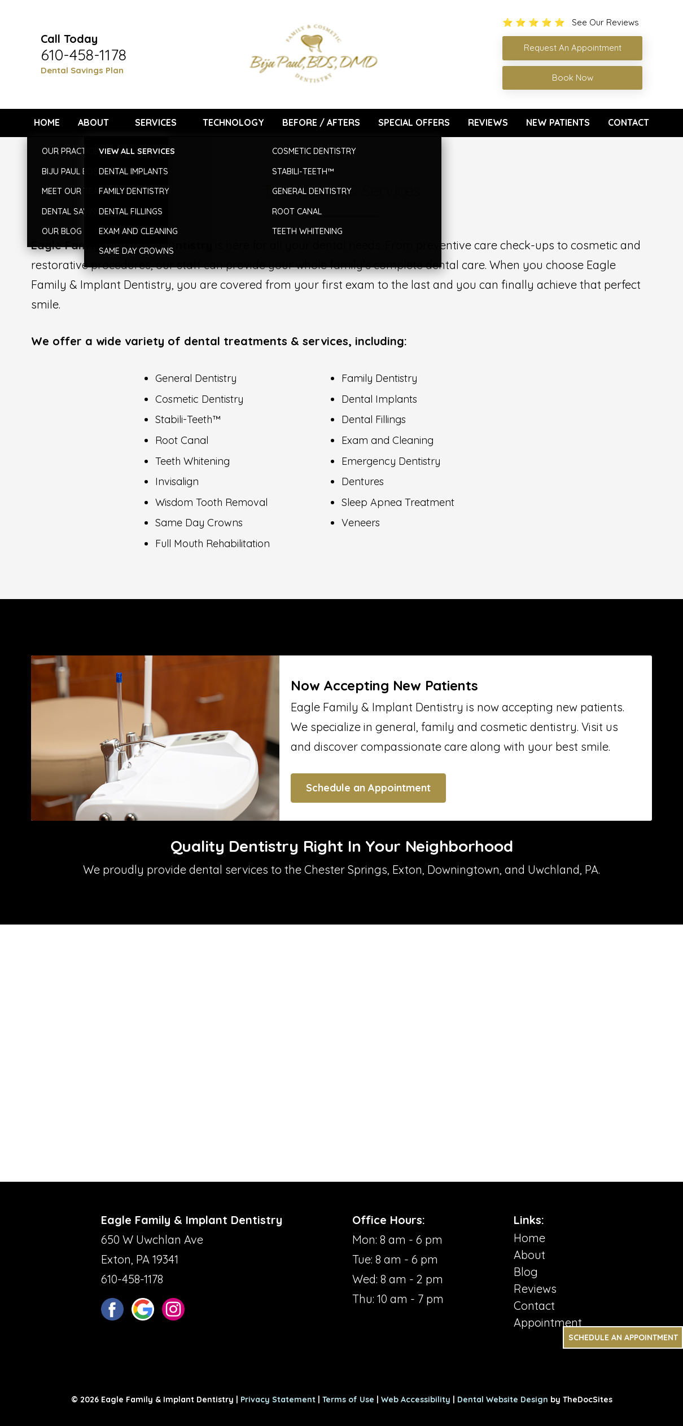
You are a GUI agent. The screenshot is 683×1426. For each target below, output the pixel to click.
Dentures (363, 481)
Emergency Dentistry (391, 461)
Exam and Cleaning (388, 440)
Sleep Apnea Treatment (398, 502)
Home (47, 122)
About (93, 122)
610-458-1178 (83, 54)
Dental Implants (379, 399)
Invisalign (177, 481)
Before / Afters (321, 122)
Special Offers (414, 122)
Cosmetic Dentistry (199, 399)
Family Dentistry (379, 378)
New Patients (558, 122)
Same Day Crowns (199, 522)
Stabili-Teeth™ (188, 419)
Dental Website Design (502, 1399)
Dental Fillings (374, 419)
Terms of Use (348, 1399)
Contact (628, 122)
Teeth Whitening (192, 461)
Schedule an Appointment (368, 787)
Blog (526, 1272)
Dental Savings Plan (82, 70)
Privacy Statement (278, 1399)
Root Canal (181, 440)
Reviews (488, 122)
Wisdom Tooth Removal (211, 502)
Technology (233, 122)
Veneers (361, 522)
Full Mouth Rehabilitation (212, 543)
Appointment (548, 1322)
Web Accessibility (415, 1399)
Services (156, 122)
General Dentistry (196, 378)
